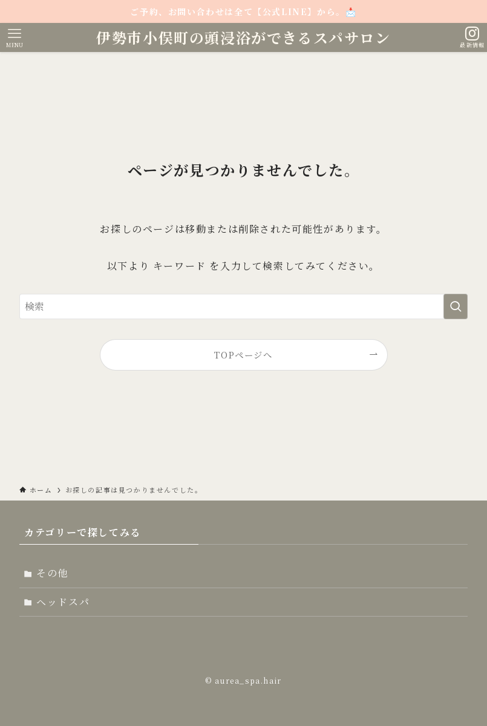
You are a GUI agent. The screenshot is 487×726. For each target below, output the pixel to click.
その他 (52, 573)
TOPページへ (243, 354)
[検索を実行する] (455, 306)
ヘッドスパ (63, 602)
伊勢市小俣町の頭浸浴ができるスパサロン (243, 37)
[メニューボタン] (14, 37)
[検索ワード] (243, 306)
